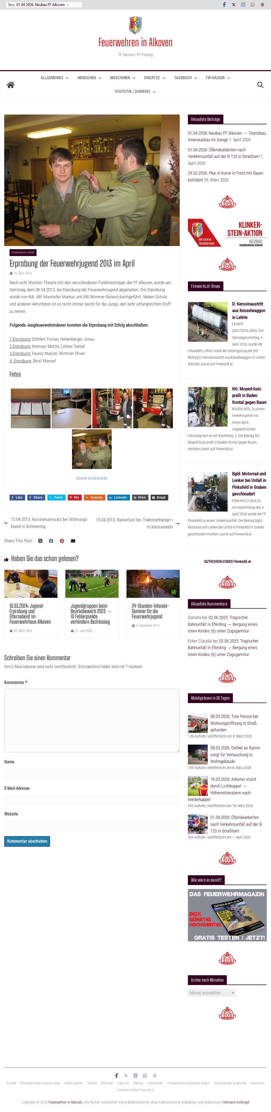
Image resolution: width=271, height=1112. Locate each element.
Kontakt (11, 1083)
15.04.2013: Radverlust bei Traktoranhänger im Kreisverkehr (138, 523)
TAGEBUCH (183, 77)
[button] (66, 78)
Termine (92, 1083)
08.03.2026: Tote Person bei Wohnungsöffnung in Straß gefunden (234, 723)
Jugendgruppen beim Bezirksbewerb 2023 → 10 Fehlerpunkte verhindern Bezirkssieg (91, 614)
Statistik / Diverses (132, 91)
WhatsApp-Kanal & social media (40, 1083)
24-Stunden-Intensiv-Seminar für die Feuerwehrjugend (150, 611)
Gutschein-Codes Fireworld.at (135, 1090)
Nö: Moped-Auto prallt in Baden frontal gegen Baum (249, 395)
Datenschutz (155, 1083)
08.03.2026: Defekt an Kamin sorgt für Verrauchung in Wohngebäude (235, 754)
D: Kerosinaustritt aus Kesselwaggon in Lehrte (248, 310)
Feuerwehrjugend (23, 252)
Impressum (258, 1083)
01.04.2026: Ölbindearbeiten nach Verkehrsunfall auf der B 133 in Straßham (236, 824)
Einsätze (152, 77)
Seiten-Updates (74, 1083)
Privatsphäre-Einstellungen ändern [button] (188, 1083)
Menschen (87, 77)
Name (9, 761)
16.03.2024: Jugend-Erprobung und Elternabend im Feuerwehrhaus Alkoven (30, 614)
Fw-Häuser (215, 77)
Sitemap (138, 1083)
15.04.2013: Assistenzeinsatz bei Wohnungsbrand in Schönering (45, 523)
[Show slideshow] (91, 478)
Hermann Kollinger (235, 1102)
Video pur (123, 1083)
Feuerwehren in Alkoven (135, 42)
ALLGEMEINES (52, 77)
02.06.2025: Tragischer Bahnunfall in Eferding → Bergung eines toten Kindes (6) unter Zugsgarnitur (223, 624)
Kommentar (15, 682)
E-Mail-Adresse (17, 788)
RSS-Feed (107, 1083)
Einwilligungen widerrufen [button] (230, 1083)
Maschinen (120, 77)
